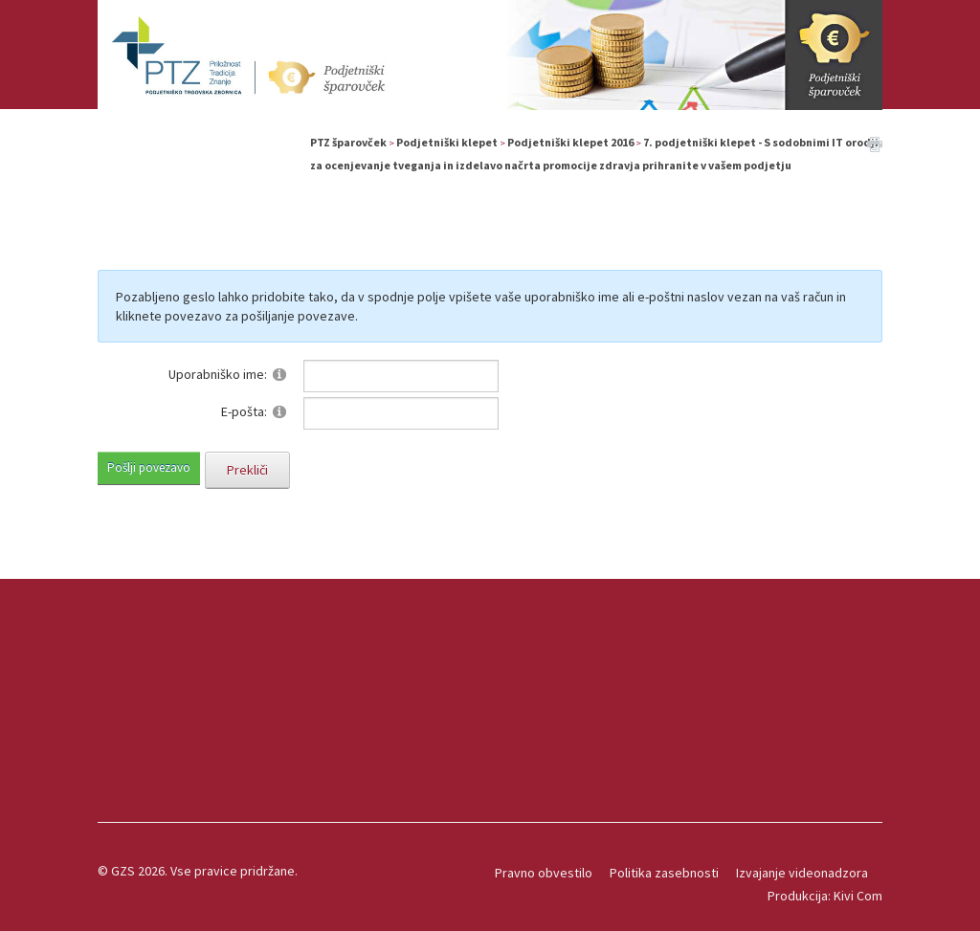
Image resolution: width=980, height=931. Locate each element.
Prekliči (247, 469)
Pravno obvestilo (543, 872)
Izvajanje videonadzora (802, 872)
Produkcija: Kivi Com (825, 895)
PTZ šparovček (348, 142)
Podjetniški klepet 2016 (570, 142)
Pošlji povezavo (148, 467)
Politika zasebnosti (664, 872)
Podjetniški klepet (447, 142)
